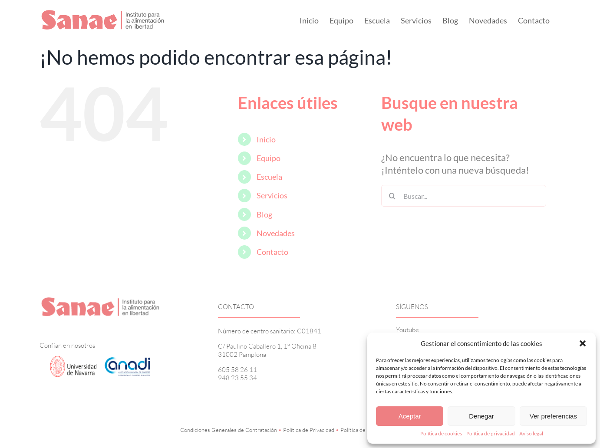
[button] (582, 343)
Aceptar (410, 416)
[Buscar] (392, 196)
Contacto (272, 252)
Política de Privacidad (308, 429)
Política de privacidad (490, 433)
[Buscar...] (463, 196)
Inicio (266, 139)
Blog (264, 214)
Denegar (481, 416)
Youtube (407, 330)
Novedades (276, 233)
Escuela (269, 176)
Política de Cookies (363, 429)
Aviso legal (531, 433)
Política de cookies (441, 433)
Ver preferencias (553, 416)
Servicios (272, 195)
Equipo (268, 158)
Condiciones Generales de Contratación (228, 429)
